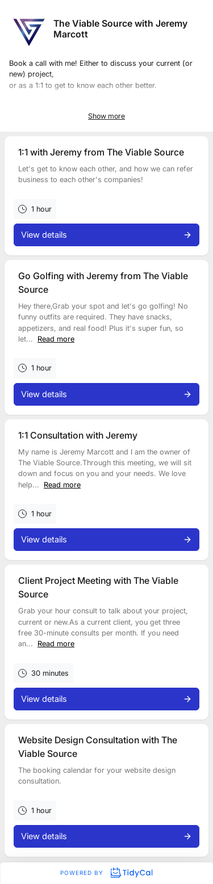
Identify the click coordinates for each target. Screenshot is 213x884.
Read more (55, 339)
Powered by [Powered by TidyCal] (106, 872)
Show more (106, 116)
